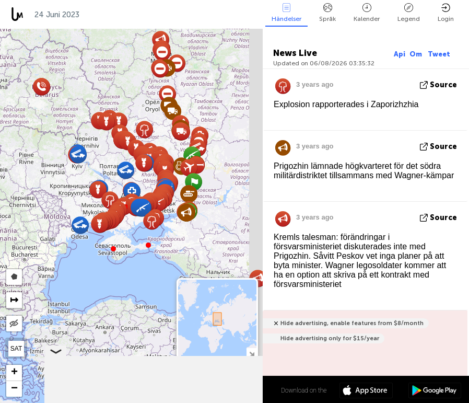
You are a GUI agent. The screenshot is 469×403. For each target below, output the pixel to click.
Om (416, 54)
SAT (16, 348)
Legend (408, 12)
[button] (148, 245)
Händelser (286, 12)
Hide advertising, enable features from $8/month (352, 323)
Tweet (439, 54)
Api (399, 54)
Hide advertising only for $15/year (329, 338)
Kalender (367, 12)
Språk (327, 12)
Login (446, 12)
